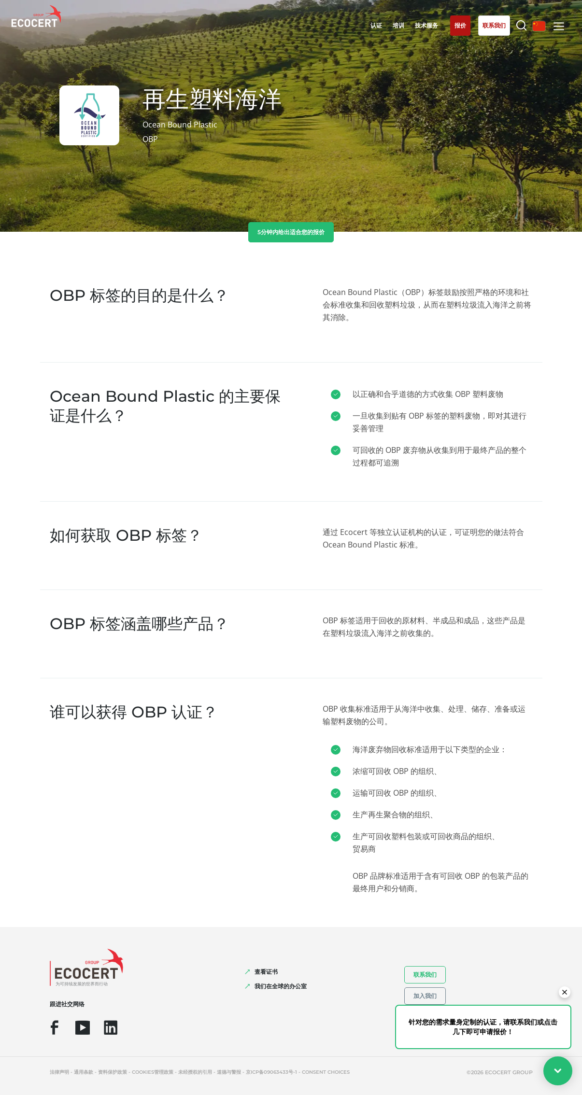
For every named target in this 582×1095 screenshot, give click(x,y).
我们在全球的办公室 (281, 986)
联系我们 (425, 974)
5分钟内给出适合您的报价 (291, 232)
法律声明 (59, 1072)
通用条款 (83, 1072)
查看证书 (266, 971)
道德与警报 (229, 1072)
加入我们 (425, 995)
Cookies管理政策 (152, 1072)
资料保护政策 (112, 1072)
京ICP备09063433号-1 (271, 1072)
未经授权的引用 (195, 1072)
